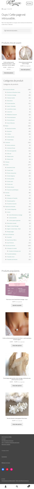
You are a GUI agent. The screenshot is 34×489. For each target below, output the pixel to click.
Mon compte (5, 486)
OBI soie (9, 153)
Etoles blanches (11, 103)
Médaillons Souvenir (12, 114)
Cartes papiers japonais (14, 220)
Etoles (6, 164)
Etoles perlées (10, 178)
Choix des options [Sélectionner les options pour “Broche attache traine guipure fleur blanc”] (17, 424)
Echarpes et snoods (12, 248)
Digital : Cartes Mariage (12, 226)
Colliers (9, 134)
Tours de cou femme (10, 245)
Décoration (10, 100)
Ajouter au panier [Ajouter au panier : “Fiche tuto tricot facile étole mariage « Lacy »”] (17, 305)
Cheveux (7, 162)
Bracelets (9, 131)
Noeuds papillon (11, 201)
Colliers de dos (10, 137)
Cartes (8, 212)
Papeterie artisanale (10, 206)
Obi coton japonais (11, 151)
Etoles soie (10, 184)
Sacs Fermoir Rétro (11, 240)
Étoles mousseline (11, 173)
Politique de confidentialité (8, 480)
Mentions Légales (6, 444)
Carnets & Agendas (11, 209)
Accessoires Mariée (9, 89)
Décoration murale (11, 223)
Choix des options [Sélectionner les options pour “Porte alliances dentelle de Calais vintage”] (25, 69)
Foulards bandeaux (11, 254)
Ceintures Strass (11, 148)
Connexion (4, 456)
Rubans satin (10, 156)
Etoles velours (10, 187)
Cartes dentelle (13, 217)
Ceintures (7, 142)
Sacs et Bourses (11, 123)
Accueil (4, 9)
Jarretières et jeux (11, 109)
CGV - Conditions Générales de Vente (10, 442)
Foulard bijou (10, 139)
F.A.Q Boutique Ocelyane (7, 440)
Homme (7, 192)
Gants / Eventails (11, 106)
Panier (26, 485)
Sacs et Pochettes (9, 234)
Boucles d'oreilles (11, 128)
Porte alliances (11, 120)
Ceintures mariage (11, 95)
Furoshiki (9, 237)
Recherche (17, 486)
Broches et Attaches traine (13, 92)
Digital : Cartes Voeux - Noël (14, 229)
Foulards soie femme (12, 259)
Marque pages (10, 231)
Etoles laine (10, 170)
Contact (4, 439)
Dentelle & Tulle (11, 167)
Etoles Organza (11, 176)
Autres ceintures (11, 145)
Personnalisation (11, 117)
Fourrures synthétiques (12, 190)
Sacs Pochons (10, 242)
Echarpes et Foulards (12, 198)
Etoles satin (10, 181)
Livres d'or (9, 111)
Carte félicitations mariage (15, 215)
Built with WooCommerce (22, 480)
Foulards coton (10, 256)
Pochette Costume (11, 203)
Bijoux (6, 125)
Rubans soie (10, 159)
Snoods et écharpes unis (15, 251)
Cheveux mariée (11, 98)
